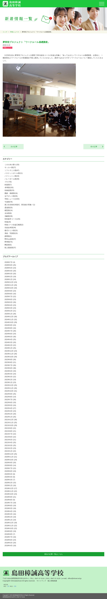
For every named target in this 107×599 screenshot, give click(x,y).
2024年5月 (10, 337)
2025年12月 (11, 282)
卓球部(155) (9, 187)
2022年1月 (10, 417)
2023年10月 (11, 357)
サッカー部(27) (10, 167)
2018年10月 (11, 528)
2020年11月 (11, 457)
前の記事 (94, 146)
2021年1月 (10, 451)
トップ (5, 32)
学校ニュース (14, 32)
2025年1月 (10, 314)
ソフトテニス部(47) (12, 170)
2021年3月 (10, 445)
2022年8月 (10, 397)
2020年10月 (11, 460)
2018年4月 (10, 545)
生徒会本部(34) (10, 227)
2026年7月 (10, 262)
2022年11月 (11, 388)
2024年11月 (11, 319)
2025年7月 (10, 296)
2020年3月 (10, 480)
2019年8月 (10, 500)
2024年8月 (10, 328)
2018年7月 (10, 537)
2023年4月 (10, 374)
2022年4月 (10, 408)
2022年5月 (10, 405)
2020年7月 (10, 468)
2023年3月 (10, 377)
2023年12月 (11, 351)
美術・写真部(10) (11, 233)
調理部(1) (8, 236)
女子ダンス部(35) (11, 196)
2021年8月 (10, 431)
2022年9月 (10, 394)
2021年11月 (11, 422)
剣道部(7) (8, 185)
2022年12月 (11, 385)
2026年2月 (10, 276)
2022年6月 (10, 402)
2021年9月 (10, 428)
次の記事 (13, 146)
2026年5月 (10, 268)
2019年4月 (10, 511)
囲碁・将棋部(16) (11, 193)
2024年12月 (11, 316)
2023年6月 (10, 368)
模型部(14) (9, 210)
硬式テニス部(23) (11, 230)
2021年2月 (10, 448)
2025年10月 (11, 288)
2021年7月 (10, 434)
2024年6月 (10, 334)
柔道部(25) (9, 207)
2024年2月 (10, 345)
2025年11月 (11, 285)
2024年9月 (10, 325)
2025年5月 (10, 302)
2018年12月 (11, 523)
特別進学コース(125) (12, 219)
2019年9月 (10, 497)
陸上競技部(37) (10, 248)
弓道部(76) (9, 202)
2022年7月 (10, 399)
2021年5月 (10, 440)
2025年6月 (10, 299)
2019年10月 (11, 494)
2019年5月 (10, 508)
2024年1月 (10, 348)
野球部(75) (9, 242)
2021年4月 (10, 442)
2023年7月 (10, 365)
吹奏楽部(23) (9, 190)
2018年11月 (11, 525)
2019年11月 (11, 491)
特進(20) (8, 222)
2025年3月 (10, 308)
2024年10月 (11, 322)
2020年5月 (10, 474)
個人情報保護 (52, 581)
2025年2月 (10, 311)
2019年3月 (10, 514)
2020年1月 (10, 485)
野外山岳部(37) (10, 239)
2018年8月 (10, 534)
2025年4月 (10, 305)
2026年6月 (10, 265)
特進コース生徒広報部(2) (14, 225)
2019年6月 (10, 505)
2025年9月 (10, 291)
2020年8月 (10, 465)
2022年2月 (10, 414)
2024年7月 (10, 331)
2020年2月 (10, 483)
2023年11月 (11, 354)
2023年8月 (10, 362)
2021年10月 (11, 425)
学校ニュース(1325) (12, 199)
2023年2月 (10, 379)
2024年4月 (10, 339)
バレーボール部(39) (12, 179)
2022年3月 (10, 411)
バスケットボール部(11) (14, 173)
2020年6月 (10, 471)
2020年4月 (10, 477)
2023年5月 (10, 371)
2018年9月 (10, 531)
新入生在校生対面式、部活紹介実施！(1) (20, 205)
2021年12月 (11, 420)
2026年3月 (10, 274)
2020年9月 (10, 462)
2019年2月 (10, 517)
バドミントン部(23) (12, 176)
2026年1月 (10, 279)
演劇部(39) (9, 216)
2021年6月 (10, 437)
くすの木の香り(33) (12, 165)
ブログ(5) (8, 182)
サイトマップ (41, 581)
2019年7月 (10, 503)
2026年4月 (10, 271)
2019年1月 (10, 520)
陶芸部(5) (8, 245)
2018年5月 (10, 543)
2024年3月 (10, 342)
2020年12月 (11, 454)
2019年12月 (11, 488)
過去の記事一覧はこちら (53, 554)
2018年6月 (10, 540)
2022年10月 (11, 391)
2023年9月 (10, 359)
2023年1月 (10, 382)
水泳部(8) (8, 213)
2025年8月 (10, 294)
